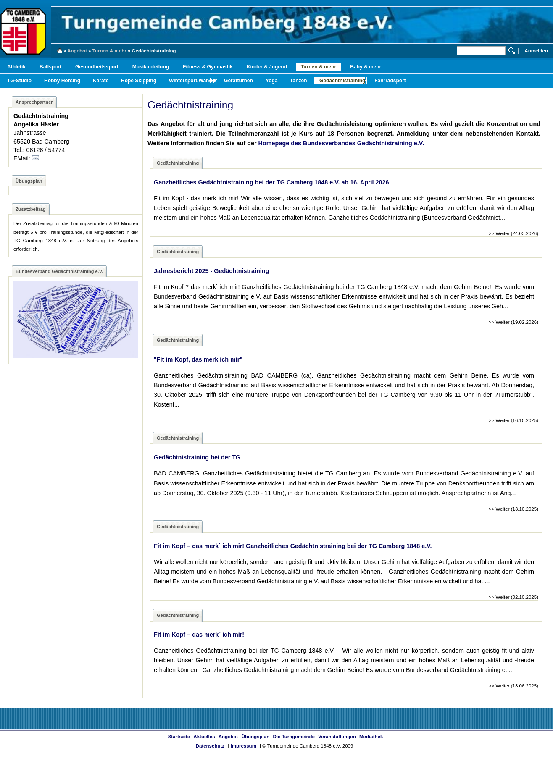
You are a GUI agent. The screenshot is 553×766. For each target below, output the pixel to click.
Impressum (243, 745)
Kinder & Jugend (267, 67)
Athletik (16, 67)
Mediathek (371, 736)
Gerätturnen (238, 81)
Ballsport (50, 67)
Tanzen (298, 81)
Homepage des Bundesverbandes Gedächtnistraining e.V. (341, 143)
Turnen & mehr (109, 50)
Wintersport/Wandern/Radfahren (207, 81)
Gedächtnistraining (342, 81)
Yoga (271, 81)
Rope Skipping (138, 81)
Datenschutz (210, 745)
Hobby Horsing (62, 81)
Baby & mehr (365, 67)
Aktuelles (204, 736)
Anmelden (536, 50)
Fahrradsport (390, 81)
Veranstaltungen (337, 736)
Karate (100, 81)
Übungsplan (256, 736)
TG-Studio (19, 81)
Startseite (179, 736)
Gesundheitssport (96, 67)
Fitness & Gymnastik (208, 67)
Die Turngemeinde (294, 736)
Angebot (77, 50)
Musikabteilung (150, 67)
